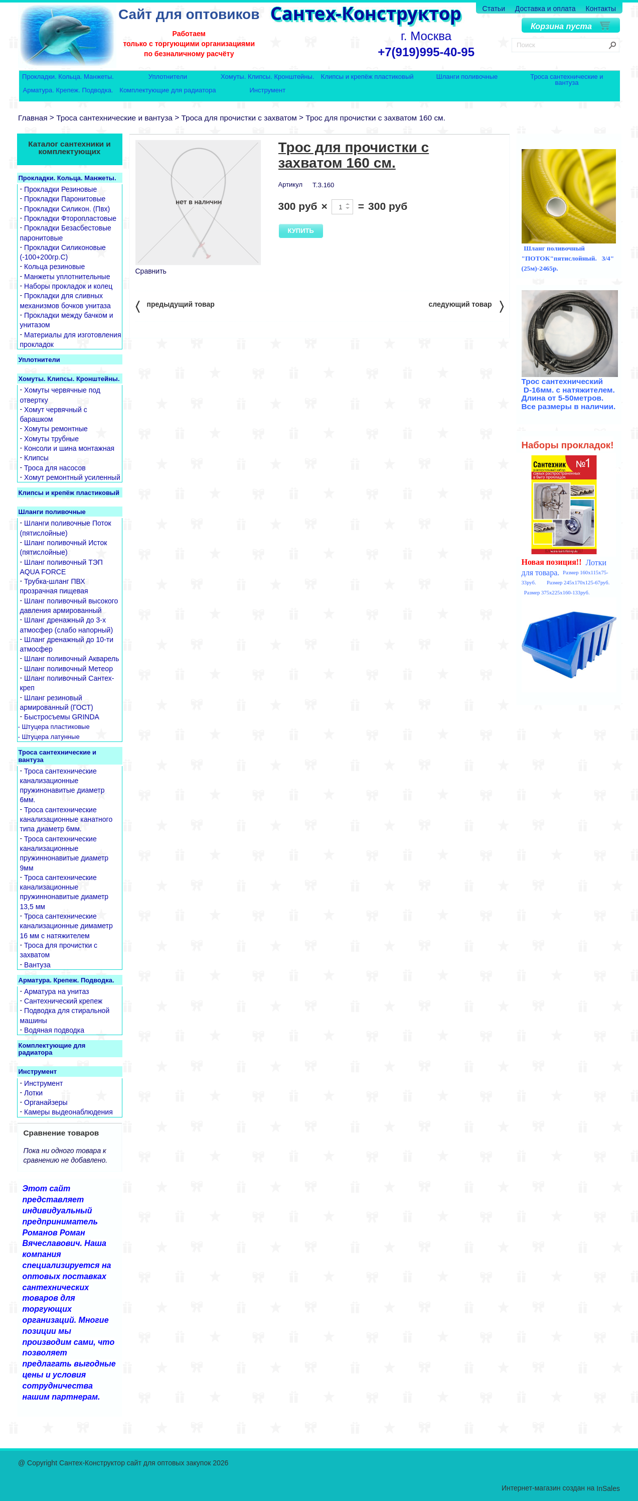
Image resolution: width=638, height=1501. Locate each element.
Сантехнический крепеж (63, 1001)
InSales (608, 1488)
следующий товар (466, 306)
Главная (33, 117)
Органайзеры (46, 1102)
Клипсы (36, 458)
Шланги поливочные (467, 77)
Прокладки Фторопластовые (70, 218)
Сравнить (151, 271)
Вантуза (37, 965)
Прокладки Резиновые (60, 189)
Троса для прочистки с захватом (238, 117)
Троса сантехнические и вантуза (566, 79)
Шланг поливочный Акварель (71, 659)
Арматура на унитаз (56, 991)
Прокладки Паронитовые (64, 199)
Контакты (601, 9)
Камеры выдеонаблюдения (68, 1112)
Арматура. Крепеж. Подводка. (68, 90)
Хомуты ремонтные (56, 429)
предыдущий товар (175, 306)
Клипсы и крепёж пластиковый (367, 77)
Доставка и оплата (545, 9)
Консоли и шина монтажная (69, 448)
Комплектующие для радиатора (167, 90)
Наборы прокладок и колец (68, 286)
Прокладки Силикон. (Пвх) (67, 209)
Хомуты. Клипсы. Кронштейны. (267, 77)
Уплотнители (167, 77)
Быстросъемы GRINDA (61, 717)
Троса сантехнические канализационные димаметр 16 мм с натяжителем (66, 926)
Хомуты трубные (51, 439)
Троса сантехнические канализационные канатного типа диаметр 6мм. (66, 819)
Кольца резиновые (54, 267)
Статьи (494, 9)
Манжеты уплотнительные (67, 277)
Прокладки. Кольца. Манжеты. (68, 77)
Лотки (33, 1093)
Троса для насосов (55, 468)
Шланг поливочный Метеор (68, 669)
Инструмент (267, 90)
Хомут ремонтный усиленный (72, 477)
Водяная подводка (54, 1030)
